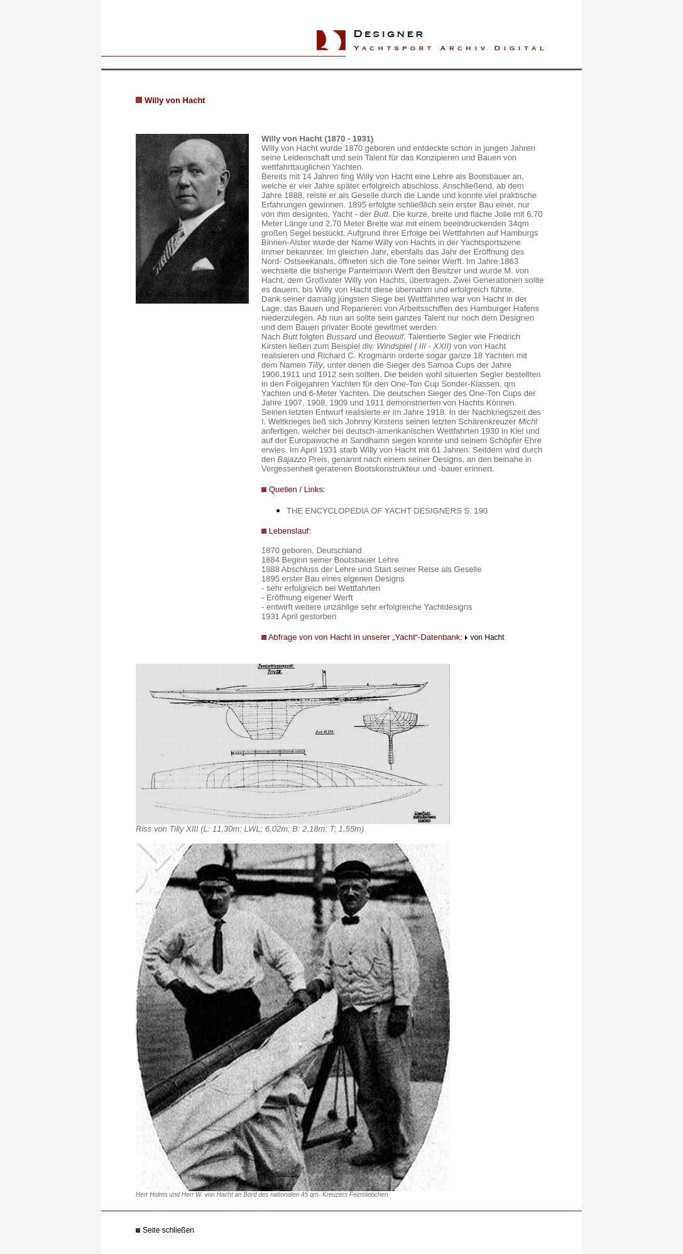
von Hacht (488, 637)
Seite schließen (168, 1230)
